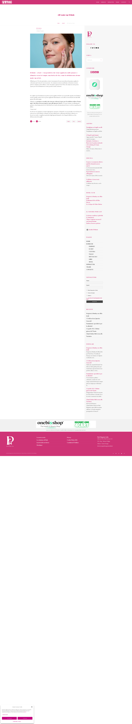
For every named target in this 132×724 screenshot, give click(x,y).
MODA (91, 262)
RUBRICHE (102, 2)
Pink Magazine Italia (92, 290)
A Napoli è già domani (92, 135)
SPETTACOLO (93, 257)
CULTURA (92, 251)
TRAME (116, 2)
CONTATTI (123, 2)
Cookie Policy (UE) (72, 440)
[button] (31, 707)
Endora (88, 295)
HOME (96, 2)
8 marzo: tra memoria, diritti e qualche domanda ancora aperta (94, 164)
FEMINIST (92, 246)
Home (58, 23)
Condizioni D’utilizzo (73, 442)
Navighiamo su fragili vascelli (94, 127)
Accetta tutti (9, 718)
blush (69, 121)
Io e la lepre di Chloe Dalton (94, 204)
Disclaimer (39, 445)
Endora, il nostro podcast (93, 223)
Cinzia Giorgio (90, 292)
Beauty (38, 31)
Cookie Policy (15, 721)
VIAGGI (91, 254)
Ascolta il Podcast (92, 229)
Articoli (63, 23)
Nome (87, 280)
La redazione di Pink (42, 440)
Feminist (42, 31)
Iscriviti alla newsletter (43, 442)
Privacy (19, 721)
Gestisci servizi (5, 714)
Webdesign (35, 453)
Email (87, 285)
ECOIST (91, 249)
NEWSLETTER (110, 2)
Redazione (40, 28)
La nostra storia (41, 437)
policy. (25, 711)
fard (73, 121)
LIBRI (90, 259)
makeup (79, 121)
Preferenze (25, 718)
